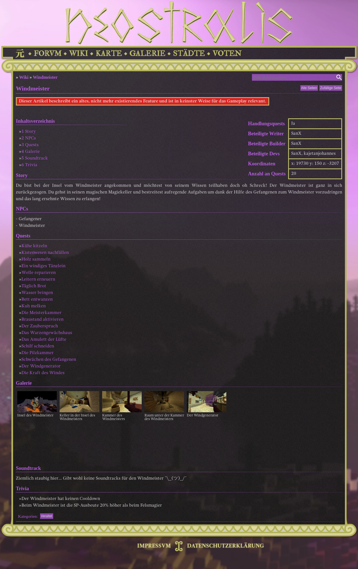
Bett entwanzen (37, 299)
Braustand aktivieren (42, 319)
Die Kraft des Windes (43, 373)
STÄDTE (189, 53)
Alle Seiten (309, 88)
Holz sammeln (35, 259)
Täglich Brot (33, 286)
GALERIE (147, 53)
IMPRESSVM (154, 546)
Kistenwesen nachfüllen (45, 253)
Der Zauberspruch (39, 326)
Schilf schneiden (37, 346)
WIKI (78, 53)
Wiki (24, 77)
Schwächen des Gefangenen (48, 359)
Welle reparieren (38, 273)
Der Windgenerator (41, 366)
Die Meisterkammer (41, 313)
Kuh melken (33, 306)
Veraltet (46, 516)
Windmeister (45, 77)
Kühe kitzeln (34, 246)
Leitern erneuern (38, 279)
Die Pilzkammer (37, 353)
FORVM (48, 53)
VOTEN (226, 53)
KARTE (108, 53)
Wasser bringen (37, 293)
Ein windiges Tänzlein (43, 266)
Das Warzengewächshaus (46, 333)
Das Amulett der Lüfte (43, 339)
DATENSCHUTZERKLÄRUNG (225, 546)
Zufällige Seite (330, 88)
